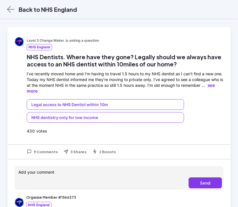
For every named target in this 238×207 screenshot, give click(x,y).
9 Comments (42, 152)
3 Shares (75, 152)
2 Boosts (104, 152)
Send (205, 182)
